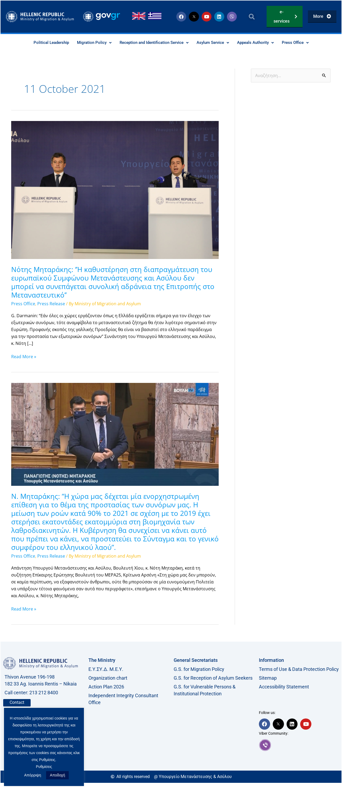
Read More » (23, 356)
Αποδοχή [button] (57, 775)
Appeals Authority (260, 42)
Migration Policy (90, 42)
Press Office (302, 42)
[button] (251, 16)
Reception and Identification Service (153, 42)
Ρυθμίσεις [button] (44, 766)
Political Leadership (45, 42)
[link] (299, 745)
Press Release (51, 304)
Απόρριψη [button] (32, 775)
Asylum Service (215, 42)
